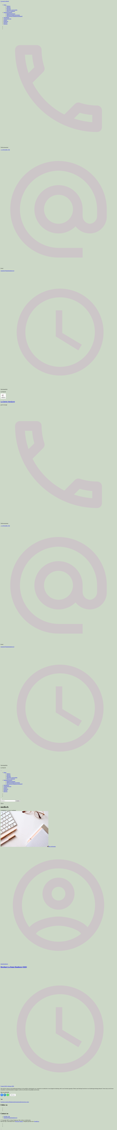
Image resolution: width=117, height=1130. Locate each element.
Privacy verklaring (11, 11)
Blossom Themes (19, 1121)
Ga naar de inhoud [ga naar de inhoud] (5, 1)
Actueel (5, 20)
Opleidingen (6, 17)
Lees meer (26, 1102)
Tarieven (8, 7)
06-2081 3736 (7, 1116)
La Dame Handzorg (8, 402)
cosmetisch (7, 1102)
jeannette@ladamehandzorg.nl (7, 270)
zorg (23, 1102)
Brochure (9, 8)
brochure (3, 1102)
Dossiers (5, 22)
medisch (20, 1102)
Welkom (8, 6)
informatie (16, 1102)
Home (5, 4)
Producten (6, 21)
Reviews (5, 23)
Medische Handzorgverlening (13, 15)
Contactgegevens (7, 18)
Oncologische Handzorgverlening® (14, 16)
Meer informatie (52, 846)
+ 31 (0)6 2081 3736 (5, 149)
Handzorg (12, 1102)
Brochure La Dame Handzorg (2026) (14, 967)
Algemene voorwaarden (12, 10)
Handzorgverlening (8, 12)
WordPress (36, 1121)
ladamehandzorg (4, 964)
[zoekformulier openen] (1, 799)
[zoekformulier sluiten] (1, 802)
